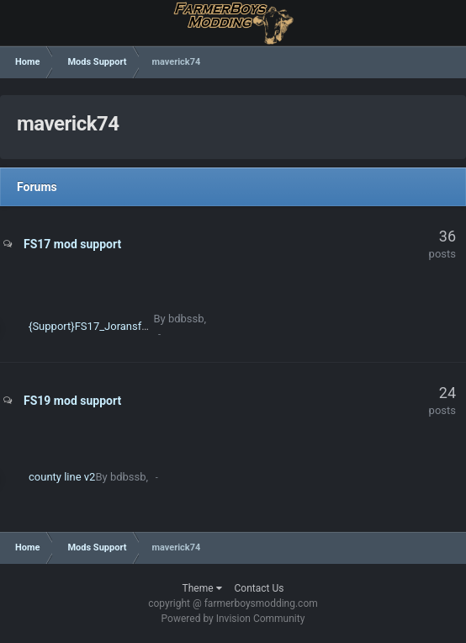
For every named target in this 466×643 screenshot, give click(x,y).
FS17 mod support (72, 244)
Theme (202, 588)
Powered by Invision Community (233, 618)
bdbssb (186, 318)
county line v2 (62, 476)
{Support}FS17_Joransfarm (95, 326)
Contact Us (259, 588)
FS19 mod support (72, 400)
